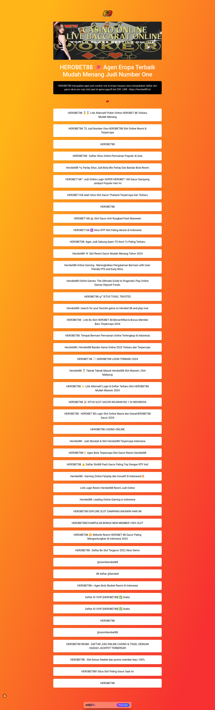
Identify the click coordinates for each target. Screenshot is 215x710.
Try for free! (123, 705)
